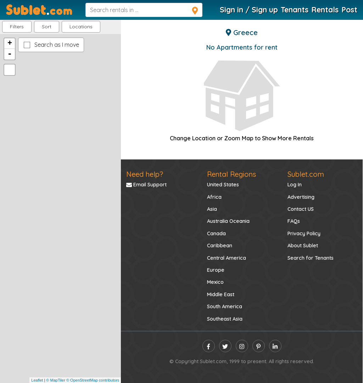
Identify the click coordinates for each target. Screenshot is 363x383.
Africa (214, 197)
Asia (212, 209)
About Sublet (302, 245)
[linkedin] (275, 346)
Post (349, 9)
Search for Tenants (310, 258)
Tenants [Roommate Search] (294, 9)
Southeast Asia (224, 319)
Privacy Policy (303, 233)
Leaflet (37, 380)
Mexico (215, 282)
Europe (215, 270)
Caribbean (219, 245)
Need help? (144, 174)
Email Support (146, 184)
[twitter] (225, 346)
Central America (226, 258)
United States (223, 184)
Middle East (220, 294)
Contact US (300, 209)
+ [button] (9, 43)
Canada (216, 233)
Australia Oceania (228, 221)
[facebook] (208, 346)
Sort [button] (46, 26)
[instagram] (242, 346)
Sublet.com (305, 174)
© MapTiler (55, 380)
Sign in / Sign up (249, 9)
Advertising (300, 197)
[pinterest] (258, 346)
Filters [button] (17, 26)
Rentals (325, 9)
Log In (294, 184)
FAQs (293, 221)
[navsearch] (143, 10)
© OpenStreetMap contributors (92, 380)
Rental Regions (231, 174)
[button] (81, 27)
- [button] (9, 54)
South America (224, 306)
